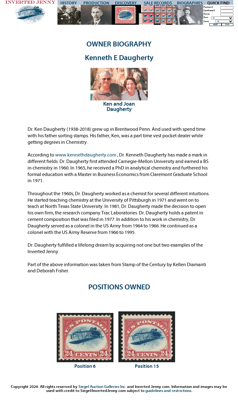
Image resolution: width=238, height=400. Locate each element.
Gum (206, 17)
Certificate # (209, 11)
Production (96, 3)
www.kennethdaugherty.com (86, 155)
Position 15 (147, 366)
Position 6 (85, 366)
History (68, 3)
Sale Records (158, 3)
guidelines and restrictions (168, 390)
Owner (207, 14)
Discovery (126, 3)
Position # (208, 7)
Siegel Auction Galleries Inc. (102, 386)
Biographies (190, 3)
